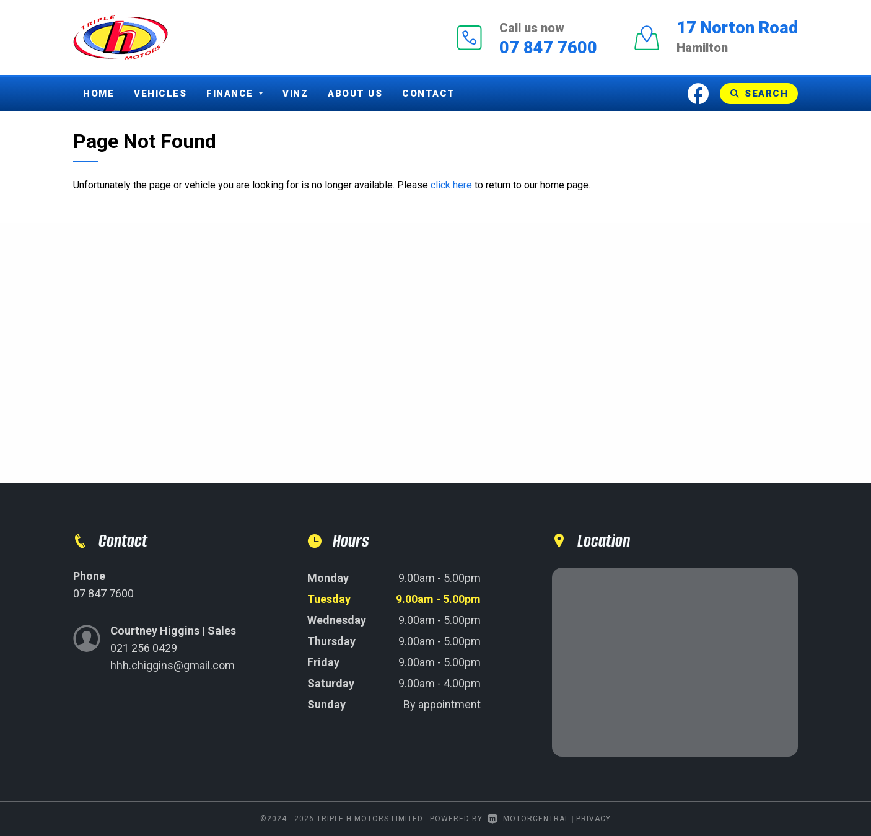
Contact (428, 93)
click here (451, 185)
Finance (234, 93)
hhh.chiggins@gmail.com (172, 665)
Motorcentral (528, 818)
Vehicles (160, 93)
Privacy (593, 818)
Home (98, 93)
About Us (355, 93)
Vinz (295, 93)
